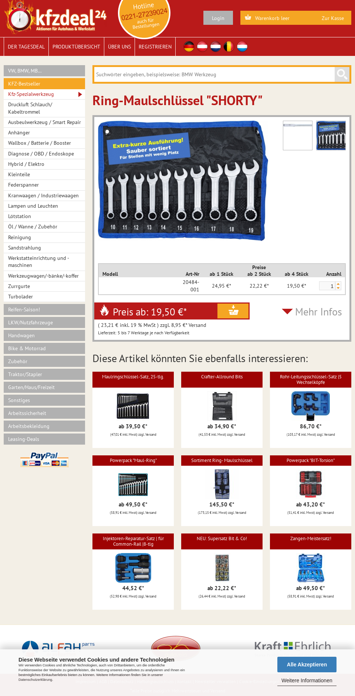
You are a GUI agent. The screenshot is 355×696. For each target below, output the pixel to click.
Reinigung (19, 237)
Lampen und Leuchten (33, 206)
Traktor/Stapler (25, 374)
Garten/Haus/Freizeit (31, 387)
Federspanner (23, 184)
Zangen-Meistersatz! (310, 538)
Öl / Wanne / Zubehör (32, 226)
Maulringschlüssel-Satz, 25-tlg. (133, 377)
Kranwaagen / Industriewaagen (43, 195)
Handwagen (21, 335)
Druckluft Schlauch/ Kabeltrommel (30, 108)
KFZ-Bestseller (24, 83)
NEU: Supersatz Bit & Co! (222, 538)
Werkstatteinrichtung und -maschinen (38, 261)
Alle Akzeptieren (307, 664)
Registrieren (155, 46)
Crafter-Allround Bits (222, 377)
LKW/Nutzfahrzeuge (30, 322)
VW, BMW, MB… (25, 70)
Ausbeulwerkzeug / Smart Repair (44, 122)
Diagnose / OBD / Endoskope (41, 153)
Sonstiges (19, 400)
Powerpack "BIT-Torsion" (311, 460)
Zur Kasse (333, 18)
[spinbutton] (327, 286)
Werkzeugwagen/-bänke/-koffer (43, 275)
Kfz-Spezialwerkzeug (31, 94)
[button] (338, 284)
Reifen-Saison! (24, 309)
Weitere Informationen (306, 680)
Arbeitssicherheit (27, 413)
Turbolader (20, 296)
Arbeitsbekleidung (29, 426)
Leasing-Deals (23, 439)
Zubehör (17, 361)
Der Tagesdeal (26, 46)
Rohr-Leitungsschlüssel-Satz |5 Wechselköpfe (311, 379)
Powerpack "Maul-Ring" (133, 460)
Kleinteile (19, 174)
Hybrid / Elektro (26, 164)
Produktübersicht (76, 46)
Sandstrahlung (24, 247)
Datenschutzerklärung (35, 680)
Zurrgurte (19, 286)
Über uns (119, 46)
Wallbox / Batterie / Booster (39, 143)
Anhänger (19, 132)
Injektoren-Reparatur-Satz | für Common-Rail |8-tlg (133, 541)
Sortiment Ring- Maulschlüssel (222, 460)
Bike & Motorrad (27, 348)
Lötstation (19, 216)
